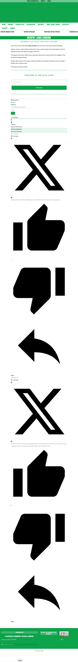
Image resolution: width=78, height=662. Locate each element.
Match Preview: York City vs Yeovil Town (52, 32)
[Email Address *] (39, 82)
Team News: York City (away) (29, 32)
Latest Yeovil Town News (48, 41)
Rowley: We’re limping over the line (7, 32)
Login (13, 102)
